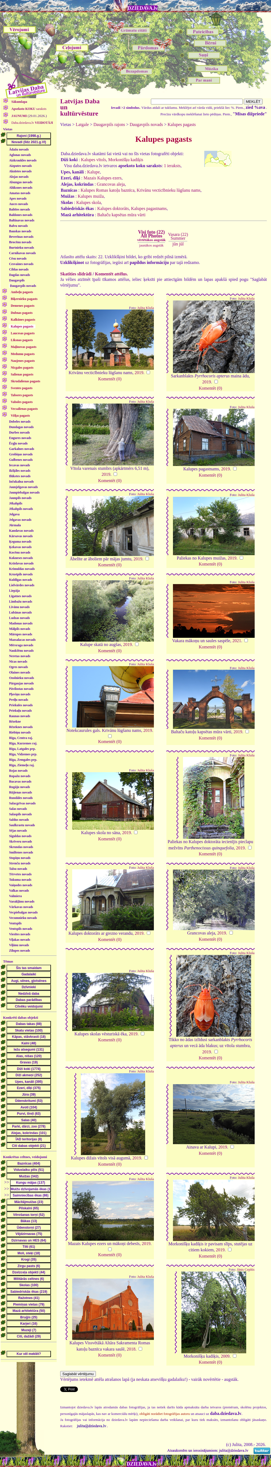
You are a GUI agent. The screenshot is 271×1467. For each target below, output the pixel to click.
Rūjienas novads (20, 792)
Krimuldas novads (22, 569)
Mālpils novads (19, 629)
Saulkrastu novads (22, 825)
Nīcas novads (18, 661)
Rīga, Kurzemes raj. (23, 743)
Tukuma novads (20, 880)
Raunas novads (19, 716)
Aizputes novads (20, 166)
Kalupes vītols (93, 159)
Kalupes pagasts (182, 124)
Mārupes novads (20, 634)
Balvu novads (18, 226)
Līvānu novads (19, 607)
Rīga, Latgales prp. (22, 749)
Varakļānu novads (21, 901)
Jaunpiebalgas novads (24, 492)
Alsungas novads (20, 182)
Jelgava (14, 514)
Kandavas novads (21, 531)
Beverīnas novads (21, 237)
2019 (139, 372)
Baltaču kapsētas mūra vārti (121, 214)
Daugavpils (17, 280)
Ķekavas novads (20, 547)
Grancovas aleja (111, 184)
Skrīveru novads (20, 841)
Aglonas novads (20, 155)
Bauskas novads (20, 231)
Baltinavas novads (21, 220)
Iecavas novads (19, 465)
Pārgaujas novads (21, 683)
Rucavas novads (20, 781)
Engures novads (20, 438)
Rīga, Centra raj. (21, 738)
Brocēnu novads (20, 242)
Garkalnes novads (21, 449)
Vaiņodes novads (20, 885)
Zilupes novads (19, 950)
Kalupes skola (88, 202)
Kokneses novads (21, 558)
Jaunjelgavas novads (23, 487)
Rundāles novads (21, 798)
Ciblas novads (19, 269)
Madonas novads (20, 623)
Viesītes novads (19, 934)
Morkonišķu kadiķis (125, 159)
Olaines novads (19, 672)
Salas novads (18, 809)
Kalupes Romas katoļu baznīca (108, 190)
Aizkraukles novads (22, 160)
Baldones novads (20, 215)
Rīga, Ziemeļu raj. (21, 765)
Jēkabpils (15, 503)
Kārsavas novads (21, 536)
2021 (236, 640)
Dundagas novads (21, 427)
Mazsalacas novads (22, 640)
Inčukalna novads (21, 481)
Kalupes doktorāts (113, 208)
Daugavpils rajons (109, 124)
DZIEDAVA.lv (143, 8)
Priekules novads (21, 705)
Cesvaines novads (21, 264)
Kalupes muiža (91, 196)
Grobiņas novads (21, 454)
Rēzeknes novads (21, 727)
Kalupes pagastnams (149, 208)
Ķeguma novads (20, 541)
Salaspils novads (20, 814)
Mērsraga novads (21, 645)
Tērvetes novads (20, 874)
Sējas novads (18, 830)
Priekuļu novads (20, 711)
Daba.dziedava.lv (32, 123)
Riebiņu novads (20, 732)
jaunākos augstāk (151, 245)
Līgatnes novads (20, 596)
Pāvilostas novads (21, 689)
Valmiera (15, 896)
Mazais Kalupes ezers (103, 178)
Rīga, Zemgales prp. (23, 760)
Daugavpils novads (23, 286)
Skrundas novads (21, 847)
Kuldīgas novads (20, 580)
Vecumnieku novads (23, 918)
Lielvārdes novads (21, 585)
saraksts (29, 109)
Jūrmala (15, 525)
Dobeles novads (20, 421)
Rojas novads (18, 770)
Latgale (82, 124)
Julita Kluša (145, 308)
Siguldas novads (20, 836)
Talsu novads (18, 869)
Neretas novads (19, 656)
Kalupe (93, 172)
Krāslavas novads (21, 563)
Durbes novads (19, 432)
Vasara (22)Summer (178, 236)
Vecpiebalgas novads (23, 912)
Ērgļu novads (18, 443)
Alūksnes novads (20, 188)
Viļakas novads (19, 940)
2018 (131, 1349)
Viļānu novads (19, 945)
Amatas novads (19, 193)
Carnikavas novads (22, 253)
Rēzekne (15, 721)
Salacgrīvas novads (22, 803)
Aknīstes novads (20, 171)
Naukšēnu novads (21, 651)
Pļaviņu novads (19, 694)
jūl (181, 244)
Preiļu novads (18, 700)
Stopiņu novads (20, 858)
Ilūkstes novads (20, 476)
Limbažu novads (20, 601)
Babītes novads (19, 209)
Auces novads (18, 204)
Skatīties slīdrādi (76, 274)
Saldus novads (19, 820)
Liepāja (14, 591)
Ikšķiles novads (19, 471)
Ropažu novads (19, 776)
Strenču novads (20, 863)
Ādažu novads (19, 149)
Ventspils (15, 923)
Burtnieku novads (21, 247)
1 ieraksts (172, 165)
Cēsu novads (17, 258)
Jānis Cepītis (245, 1269)
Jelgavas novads (20, 520)
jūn (175, 244)
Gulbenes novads (21, 460)
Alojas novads (19, 177)
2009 (225, 1356)
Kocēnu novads (19, 552)
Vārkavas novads (21, 907)
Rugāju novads (19, 787)
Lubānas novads (20, 612)
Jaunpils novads (20, 498)
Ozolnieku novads (21, 678)
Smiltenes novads (21, 852)
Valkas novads (19, 890)
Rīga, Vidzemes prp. (23, 754)
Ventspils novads (20, 929)
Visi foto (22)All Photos (151, 235)
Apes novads (17, 198)
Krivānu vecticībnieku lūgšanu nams (168, 190)
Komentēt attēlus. (111, 274)
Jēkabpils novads (21, 509)
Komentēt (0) (109, 379)
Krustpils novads (21, 574)
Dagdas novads (19, 275)
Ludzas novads (19, 618)
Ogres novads (18, 667)
